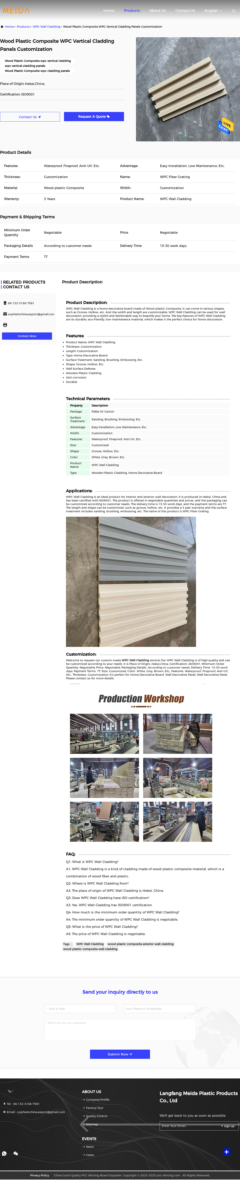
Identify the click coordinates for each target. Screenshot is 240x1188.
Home (108, 10)
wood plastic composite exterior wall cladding (141, 944)
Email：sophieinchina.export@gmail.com (34, 1112)
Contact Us (185, 10)
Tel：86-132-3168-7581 (21, 1104)
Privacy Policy (39, 1175)
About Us (157, 10)
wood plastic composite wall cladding (90, 949)
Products (132, 10)
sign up (227, 1126)
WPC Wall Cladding (46, 26)
